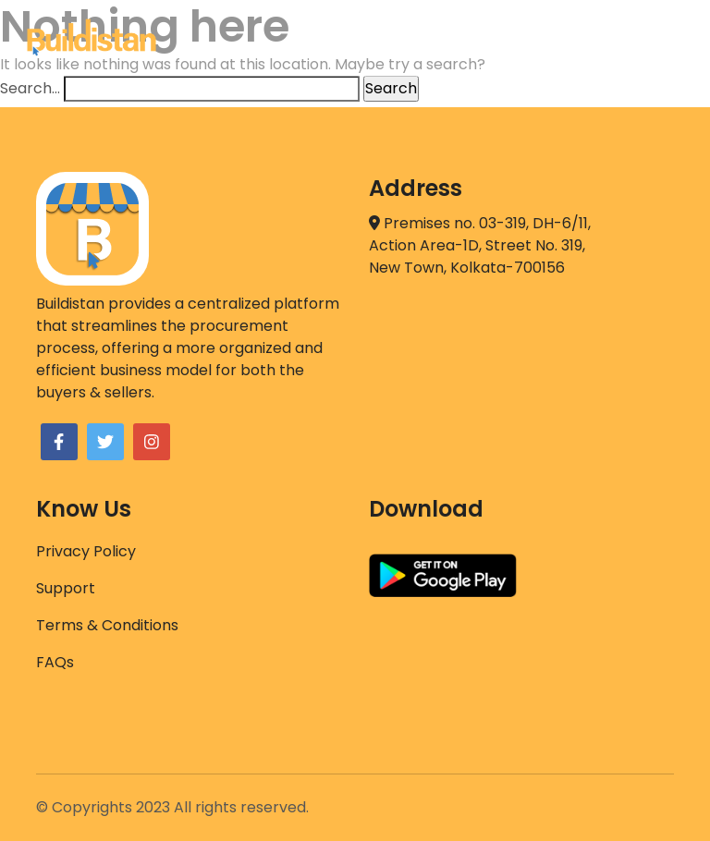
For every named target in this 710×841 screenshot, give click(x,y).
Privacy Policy (86, 551)
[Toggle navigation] (660, 38)
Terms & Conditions (107, 625)
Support (65, 588)
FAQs (55, 662)
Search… (30, 88)
